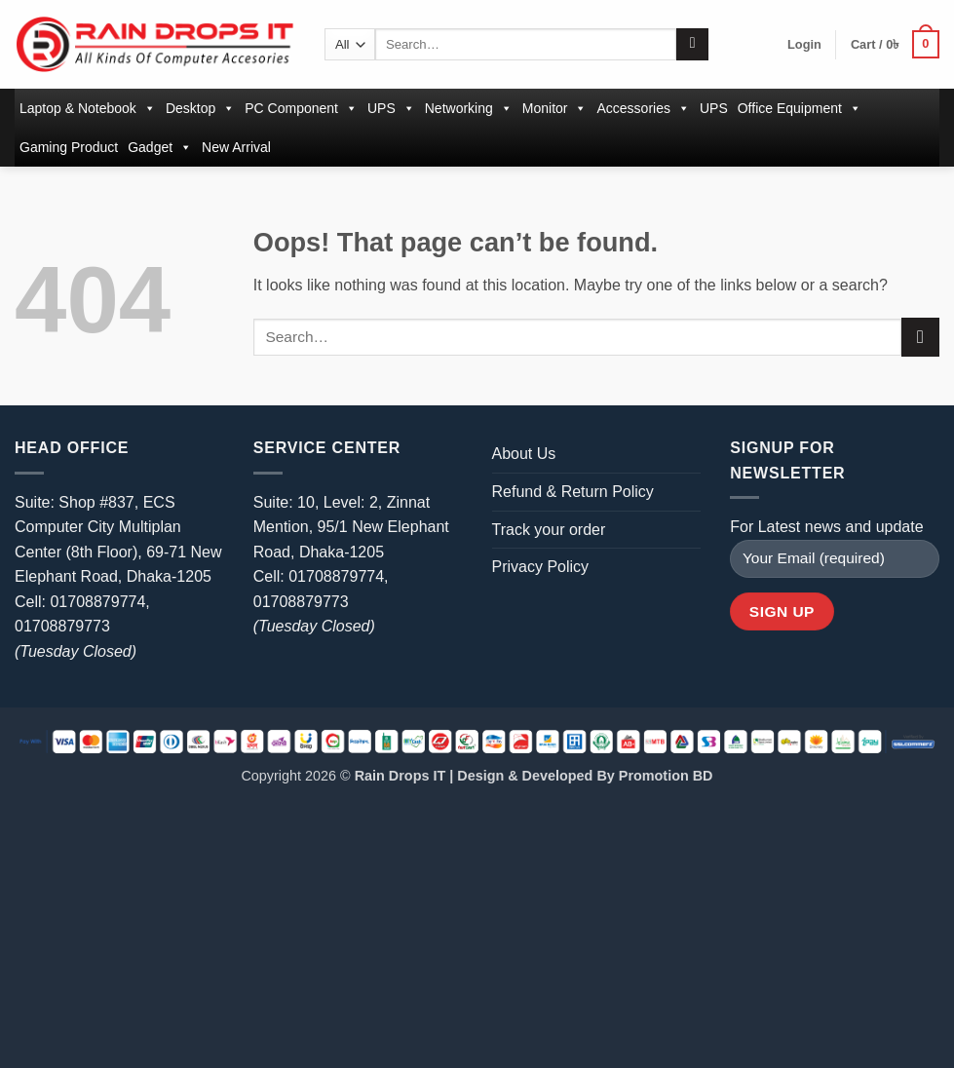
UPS (391, 108)
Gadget (160, 147)
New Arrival (236, 147)
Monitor (555, 108)
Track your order (549, 529)
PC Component (301, 108)
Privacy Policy (541, 566)
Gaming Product (68, 147)
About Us (524, 453)
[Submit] (692, 44)
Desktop (200, 108)
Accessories (642, 108)
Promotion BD (666, 775)
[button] (804, 44)
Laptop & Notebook (87, 108)
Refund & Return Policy (573, 491)
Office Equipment (799, 108)
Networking (469, 108)
